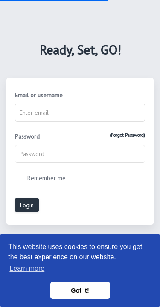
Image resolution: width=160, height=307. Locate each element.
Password (80, 136)
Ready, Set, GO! (80, 49)
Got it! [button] (80, 290)
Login (27, 205)
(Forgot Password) (127, 135)
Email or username (39, 95)
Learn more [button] (26, 268)
